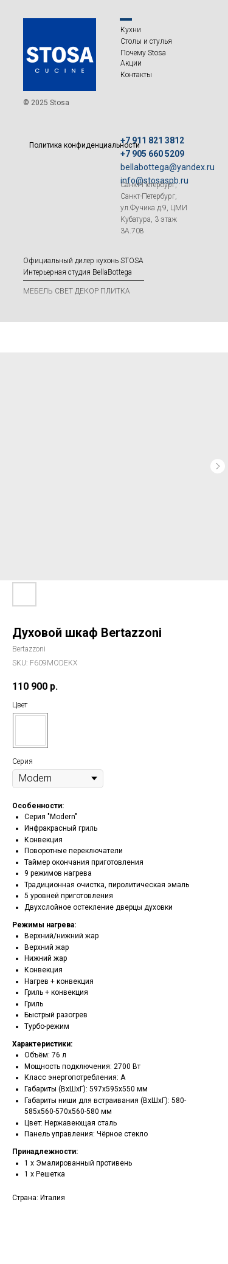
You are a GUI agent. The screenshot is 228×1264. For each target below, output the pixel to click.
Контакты (136, 74)
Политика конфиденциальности (84, 145)
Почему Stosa (143, 53)
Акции (131, 63)
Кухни (130, 30)
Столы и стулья (146, 41)
